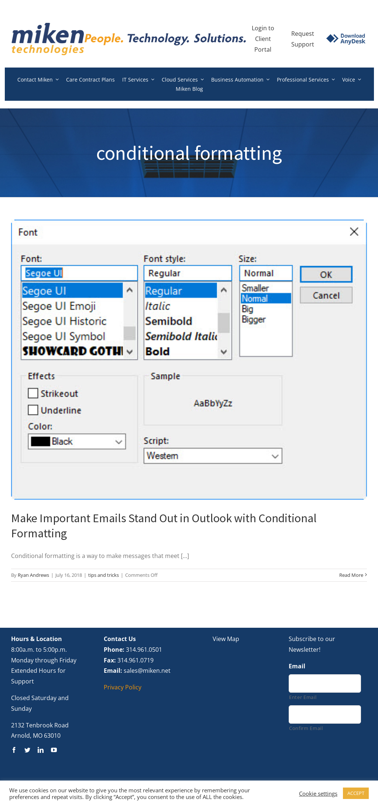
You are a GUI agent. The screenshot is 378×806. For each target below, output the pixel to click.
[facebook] (14, 750)
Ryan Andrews (33, 575)
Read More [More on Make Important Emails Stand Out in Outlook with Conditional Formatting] (351, 575)
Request (302, 34)
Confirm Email (306, 728)
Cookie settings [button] (318, 793)
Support (302, 44)
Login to (263, 28)
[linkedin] (41, 750)
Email (297, 666)
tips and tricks (103, 575)
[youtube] (54, 750)
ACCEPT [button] (355, 793)
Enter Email (302, 697)
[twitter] (27, 750)
